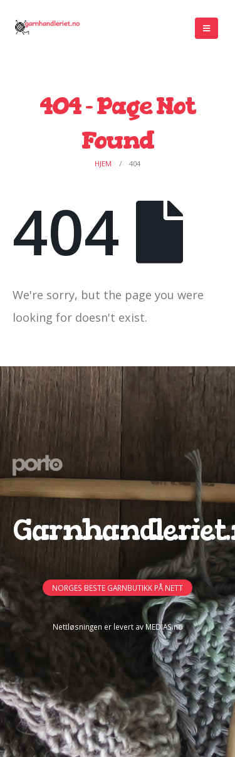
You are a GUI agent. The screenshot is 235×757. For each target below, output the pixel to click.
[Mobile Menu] (206, 28)
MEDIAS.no (164, 627)
